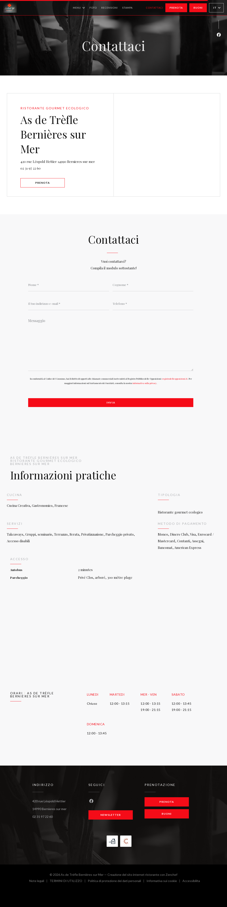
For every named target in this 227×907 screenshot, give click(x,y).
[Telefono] (153, 303)
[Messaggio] (110, 343)
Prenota (176, 7)
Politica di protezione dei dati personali (117, 881)
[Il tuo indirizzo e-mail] (68, 303)
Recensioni (109, 7)
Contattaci (154, 7)
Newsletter (110, 814)
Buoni (198, 7)
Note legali (39, 881)
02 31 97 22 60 (30, 168)
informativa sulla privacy (145, 383)
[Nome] (68, 284)
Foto (93, 7)
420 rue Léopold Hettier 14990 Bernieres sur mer (67, 161)
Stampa (127, 7)
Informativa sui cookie (164, 881)
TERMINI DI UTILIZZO (69, 881)
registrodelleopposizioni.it (175, 378)
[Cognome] (153, 284)
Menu (79, 7)
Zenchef (171, 874)
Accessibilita (191, 881)
